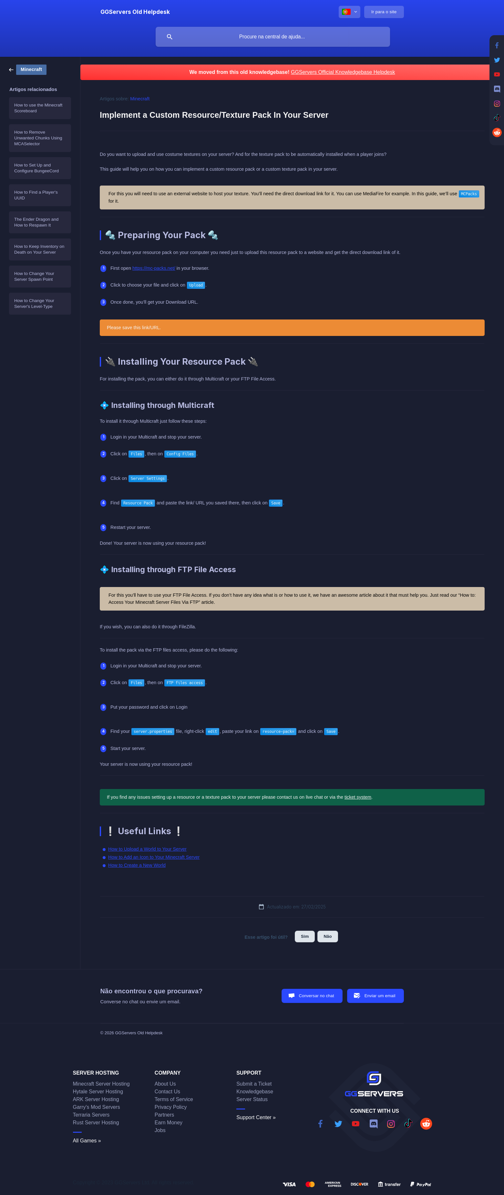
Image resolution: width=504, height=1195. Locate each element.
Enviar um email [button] (380, 995)
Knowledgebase (254, 1091)
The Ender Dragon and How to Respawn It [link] (36, 222)
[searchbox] (273, 37)
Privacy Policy (171, 1107)
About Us (165, 1084)
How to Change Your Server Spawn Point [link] (34, 276)
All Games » (87, 1140)
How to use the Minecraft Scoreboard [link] (38, 108)
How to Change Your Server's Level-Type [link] (34, 303)
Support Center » (256, 1117)
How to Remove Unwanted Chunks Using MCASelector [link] (38, 138)
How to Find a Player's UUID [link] (36, 195)
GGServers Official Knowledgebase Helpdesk (343, 72)
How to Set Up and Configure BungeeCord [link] (36, 168)
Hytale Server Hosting (98, 1091)
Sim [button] (305, 936)
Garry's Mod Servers (96, 1107)
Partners (164, 1115)
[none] (135, 12)
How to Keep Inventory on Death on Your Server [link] (39, 249)
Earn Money (168, 1122)
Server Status (252, 1099)
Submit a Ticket (254, 1084)
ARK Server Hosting (96, 1099)
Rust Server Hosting (96, 1122)
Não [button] (328, 936)
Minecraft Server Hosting (101, 1084)
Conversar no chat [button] (316, 995)
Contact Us (167, 1091)
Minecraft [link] (139, 98)
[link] (27, 69)
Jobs (160, 1130)
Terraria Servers (91, 1115)
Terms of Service (174, 1099)
